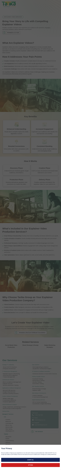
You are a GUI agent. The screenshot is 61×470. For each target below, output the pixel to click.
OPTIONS (30, 465)
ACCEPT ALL (30, 459)
